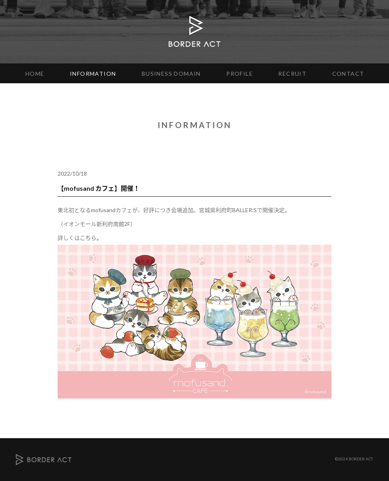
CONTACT (348, 73)
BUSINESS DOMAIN (171, 73)
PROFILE (239, 73)
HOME (34, 73)
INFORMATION (93, 73)
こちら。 (91, 237)
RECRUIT (292, 73)
